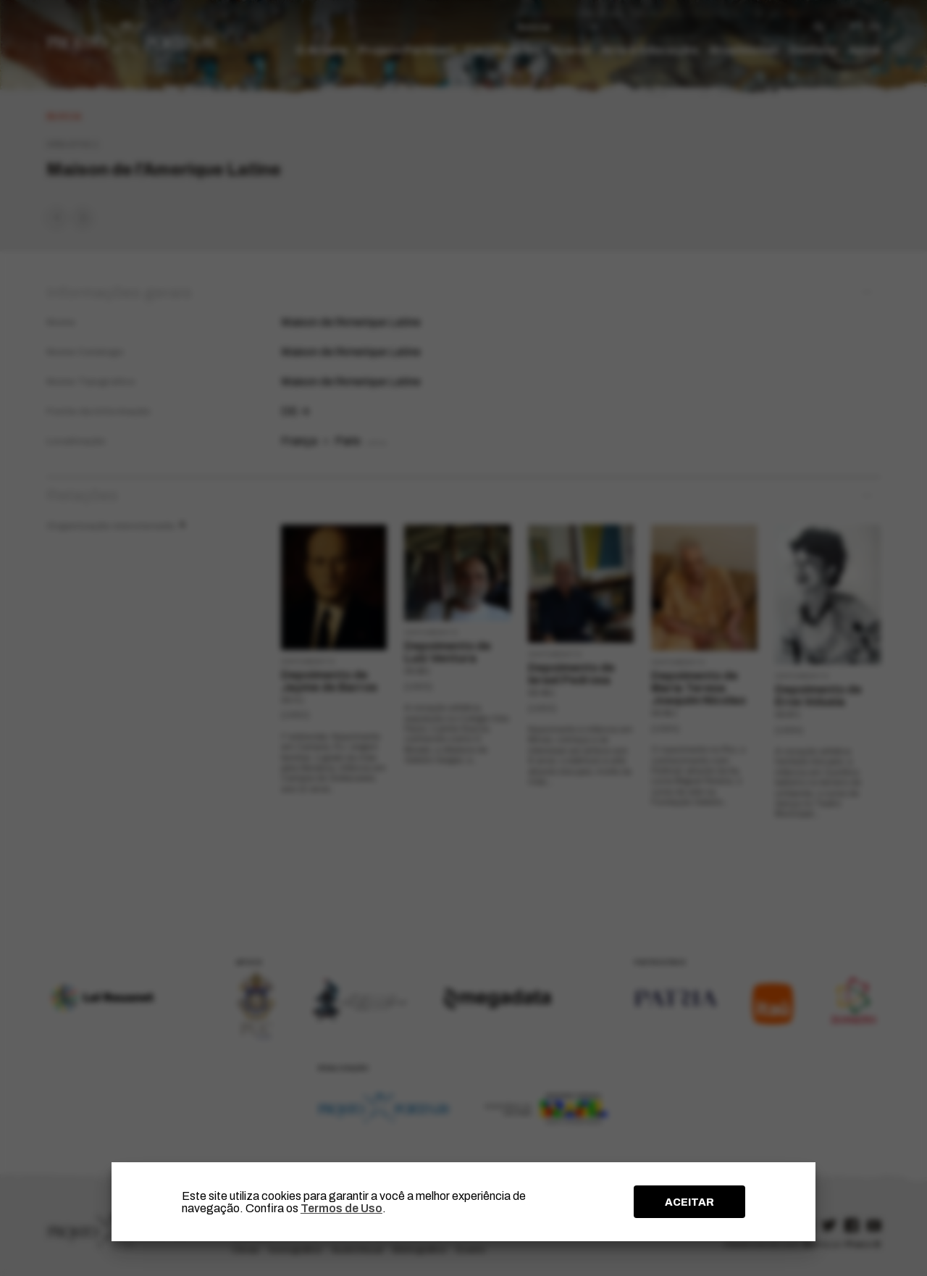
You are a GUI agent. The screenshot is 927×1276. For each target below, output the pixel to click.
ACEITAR (689, 1202)
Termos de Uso (341, 1208)
